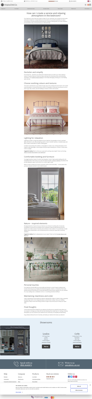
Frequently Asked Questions (10, 381)
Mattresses (34, 386)
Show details (18, 396)
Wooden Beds (35, 384)
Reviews (5, 377)
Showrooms (20, 379)
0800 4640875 (26, 365)
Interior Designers (22, 386)
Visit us (46, 346)
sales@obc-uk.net (72, 365)
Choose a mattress (56, 160)
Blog (19, 381)
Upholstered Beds (36, 379)
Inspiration (6, 379)
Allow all (79, 390)
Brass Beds (34, 381)
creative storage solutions (37, 77)
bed (27, 159)
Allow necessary (78, 394)
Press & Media (21, 384)
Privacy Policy (7, 384)
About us (20, 377)
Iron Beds (34, 377)
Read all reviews (50, 377)
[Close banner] (90, 389)
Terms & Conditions (8, 386)
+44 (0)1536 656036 (77, 342)
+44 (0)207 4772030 (46, 342)
